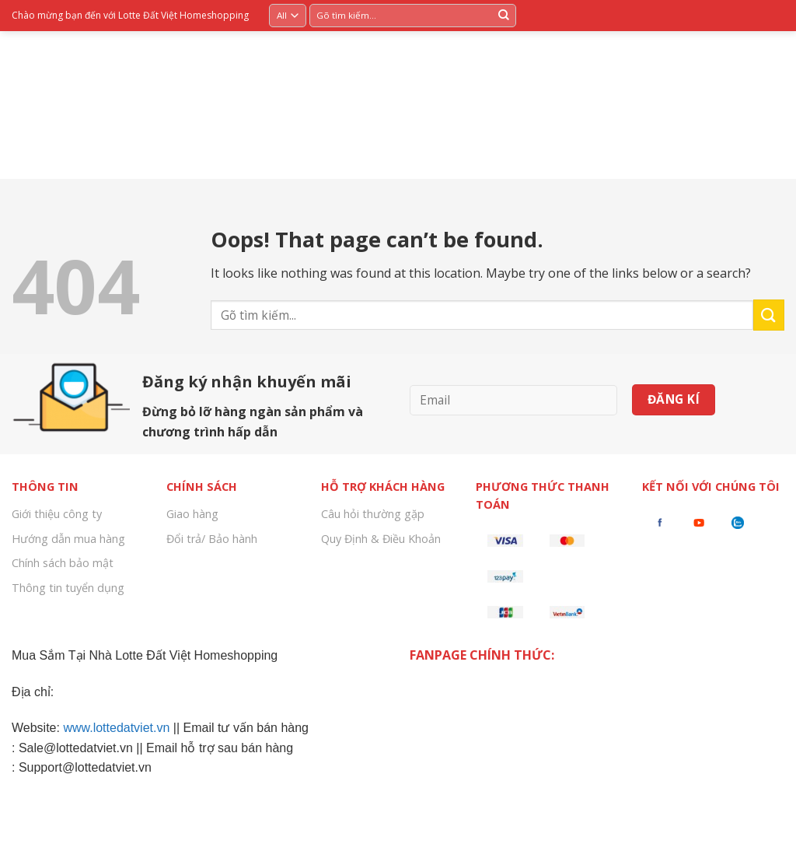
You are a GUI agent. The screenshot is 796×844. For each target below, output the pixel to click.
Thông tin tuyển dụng (68, 587)
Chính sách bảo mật (62, 562)
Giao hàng (192, 513)
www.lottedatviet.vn (116, 727)
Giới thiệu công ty (57, 513)
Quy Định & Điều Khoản (381, 538)
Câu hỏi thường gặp (372, 513)
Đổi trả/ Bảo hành (211, 538)
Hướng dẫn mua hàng (68, 538)
